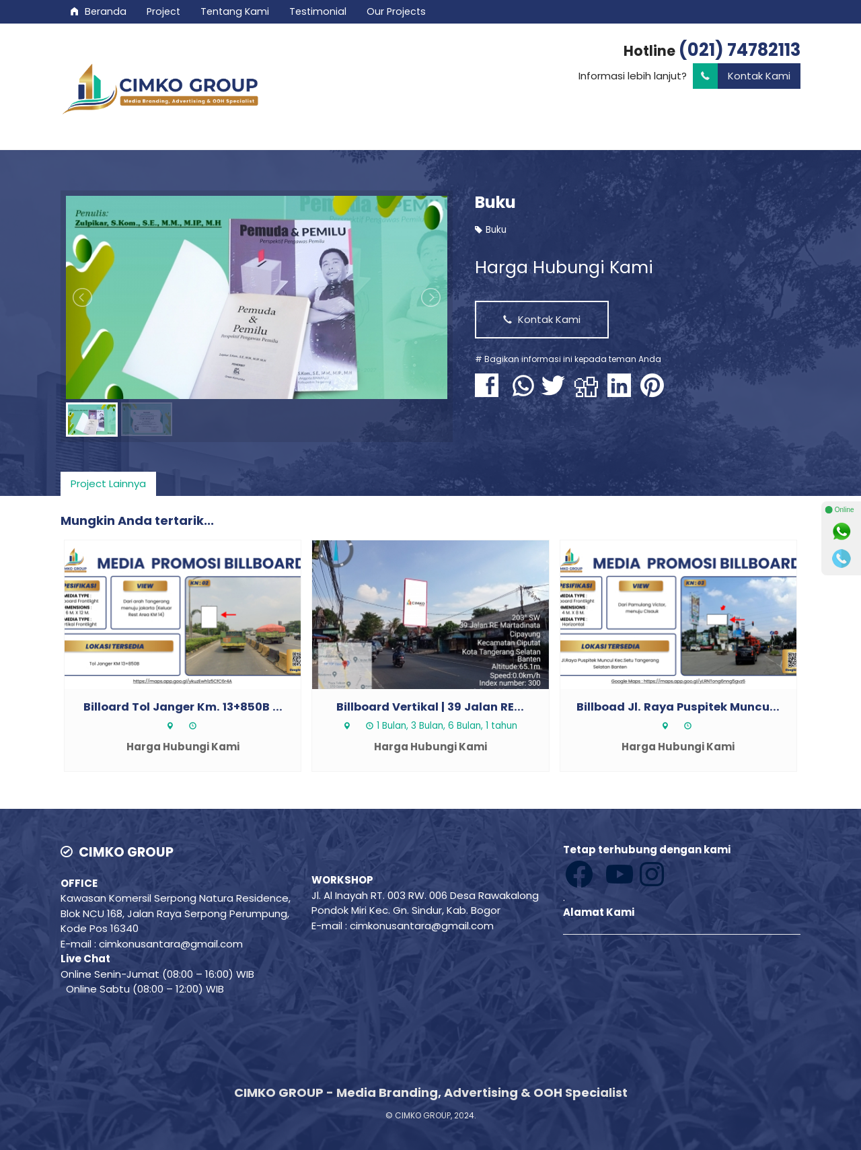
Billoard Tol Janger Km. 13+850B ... (183, 707)
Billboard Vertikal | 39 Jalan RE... (430, 707)
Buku (495, 202)
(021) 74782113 (739, 50)
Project (163, 11)
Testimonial (317, 11)
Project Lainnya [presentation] (108, 483)
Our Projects (396, 11)
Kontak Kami (741, 76)
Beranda (98, 11)
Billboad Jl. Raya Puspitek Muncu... (678, 707)
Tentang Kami (234, 11)
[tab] (108, 484)
